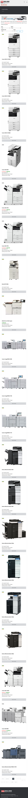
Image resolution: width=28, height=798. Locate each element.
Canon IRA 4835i (5, 169)
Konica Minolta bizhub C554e (8, 543)
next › (12, 782)
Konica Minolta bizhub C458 (7, 506)
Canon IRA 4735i (5, 246)
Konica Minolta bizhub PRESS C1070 (9, 766)
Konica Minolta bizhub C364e (8, 617)
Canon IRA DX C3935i (6, 59)
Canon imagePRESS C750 (7, 395)
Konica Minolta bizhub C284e (8, 653)
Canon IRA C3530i (5, 690)
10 (6, 782)
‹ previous (7, 778)
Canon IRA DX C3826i (6, 96)
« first (3, 778)
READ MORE (14, 66)
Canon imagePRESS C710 (7, 432)
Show (15, 29)
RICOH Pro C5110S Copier (7, 321)
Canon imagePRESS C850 (7, 359)
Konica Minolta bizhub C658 (7, 469)
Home (3, 11)
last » (16, 782)
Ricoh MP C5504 (5, 284)
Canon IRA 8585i (5, 728)
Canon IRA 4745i (5, 207)
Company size (3, 29)
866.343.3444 (4, 5)
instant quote (7, 22)
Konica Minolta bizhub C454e (8, 580)
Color (2, 26)
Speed (12, 26)
